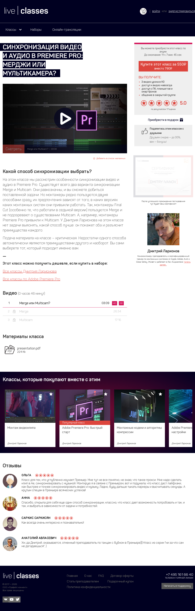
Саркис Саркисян (36, 518)
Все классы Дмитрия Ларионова (30, 271)
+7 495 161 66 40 (179, 574)
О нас (88, 576)
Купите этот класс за (163, 66)
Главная (72, 576)
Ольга (26, 475)
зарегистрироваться (182, 11)
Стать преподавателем (83, 581)
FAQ (101, 576)
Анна (26, 498)
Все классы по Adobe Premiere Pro (31, 279)
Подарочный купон (120, 581)
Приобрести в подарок (163, 120)
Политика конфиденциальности (88, 587)
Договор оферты (122, 576)
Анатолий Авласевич (39, 538)
